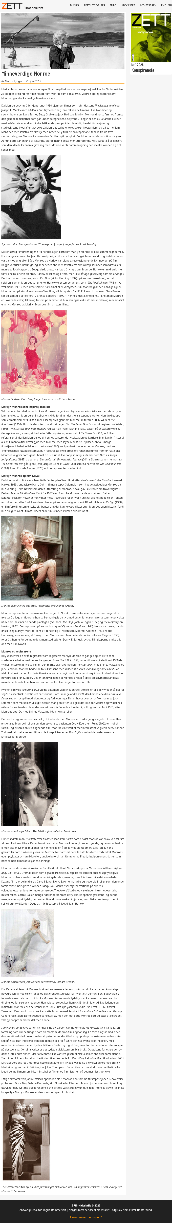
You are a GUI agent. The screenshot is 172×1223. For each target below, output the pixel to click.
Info (113, 5)
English (166, 5)
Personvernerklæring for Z (86, 1217)
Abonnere (128, 5)
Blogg (74, 5)
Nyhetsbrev (148, 5)
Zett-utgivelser (94, 5)
